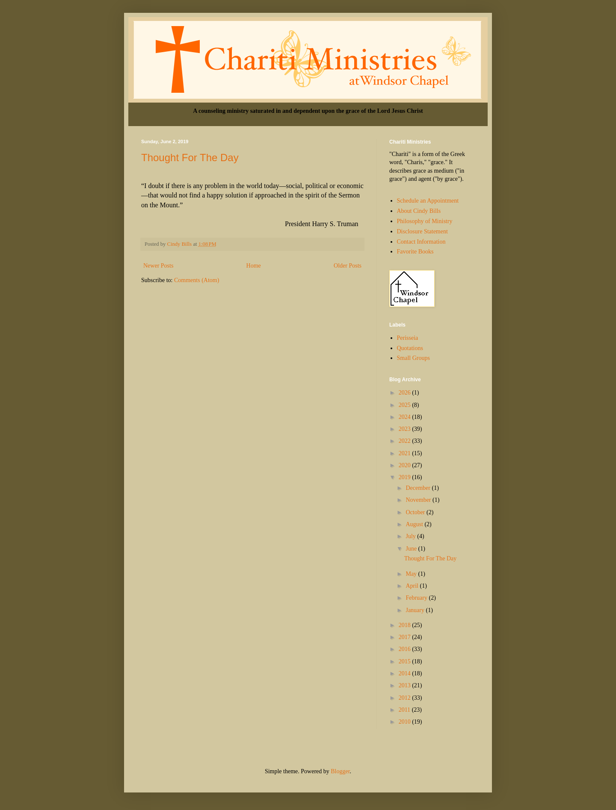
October (416, 512)
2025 (405, 405)
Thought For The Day (190, 157)
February (417, 598)
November (419, 500)
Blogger (340, 771)
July (411, 536)
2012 (405, 698)
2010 (405, 722)
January (416, 610)
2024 (405, 417)
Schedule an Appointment (428, 200)
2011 (405, 710)
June (412, 548)
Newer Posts (158, 265)
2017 (405, 637)
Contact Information (421, 242)
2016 (405, 649)
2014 (405, 673)
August (415, 524)
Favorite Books (415, 251)
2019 (405, 477)
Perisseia (407, 338)
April (413, 586)
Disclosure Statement (422, 231)
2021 (405, 453)
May (412, 574)
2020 (405, 465)
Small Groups (413, 358)
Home (253, 265)
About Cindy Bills (419, 211)
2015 (405, 661)
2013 (405, 685)
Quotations (410, 348)
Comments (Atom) (196, 280)
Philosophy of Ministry (425, 221)
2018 (405, 625)
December (419, 488)
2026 (405, 392)
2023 (405, 429)
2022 (405, 441)
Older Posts (347, 265)
